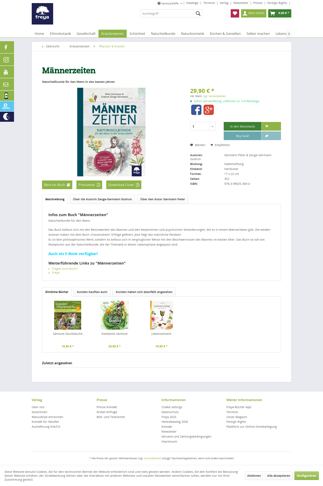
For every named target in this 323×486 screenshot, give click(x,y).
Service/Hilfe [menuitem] (168, 3)
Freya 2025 (169, 417)
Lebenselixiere (161, 334)
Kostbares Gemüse (115, 334)
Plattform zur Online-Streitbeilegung (251, 427)
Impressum (169, 441)
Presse (258, 3)
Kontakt (167, 427)
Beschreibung (54, 199)
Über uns (38, 407)
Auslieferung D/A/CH (46, 427)
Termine (209, 3)
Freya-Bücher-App (238, 407)
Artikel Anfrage (107, 412)
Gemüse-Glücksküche (68, 334)
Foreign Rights (277, 3)
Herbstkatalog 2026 (175, 422)
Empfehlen (220, 145)
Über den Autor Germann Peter (162, 199)
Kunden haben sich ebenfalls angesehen (144, 292)
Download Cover (121, 185)
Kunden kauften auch (92, 292)
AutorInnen (39, 412)
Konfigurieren (306, 476)
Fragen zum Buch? (62, 269)
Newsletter (241, 3)
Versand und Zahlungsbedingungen (186, 436)
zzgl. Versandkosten (214, 96)
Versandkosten (152, 458)
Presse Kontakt (107, 407)
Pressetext (86, 185)
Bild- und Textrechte (111, 417)
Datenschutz (170, 412)
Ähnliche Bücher (56, 292)
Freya (54, 272)
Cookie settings (172, 407)
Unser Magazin (236, 417)
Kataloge (192, 3)
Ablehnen (254, 476)
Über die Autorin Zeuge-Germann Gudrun (102, 199)
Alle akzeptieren (278, 476)
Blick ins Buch (54, 185)
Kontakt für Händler (45, 422)
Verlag (224, 3)
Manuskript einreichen (47, 417)
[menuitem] (171, 13)
